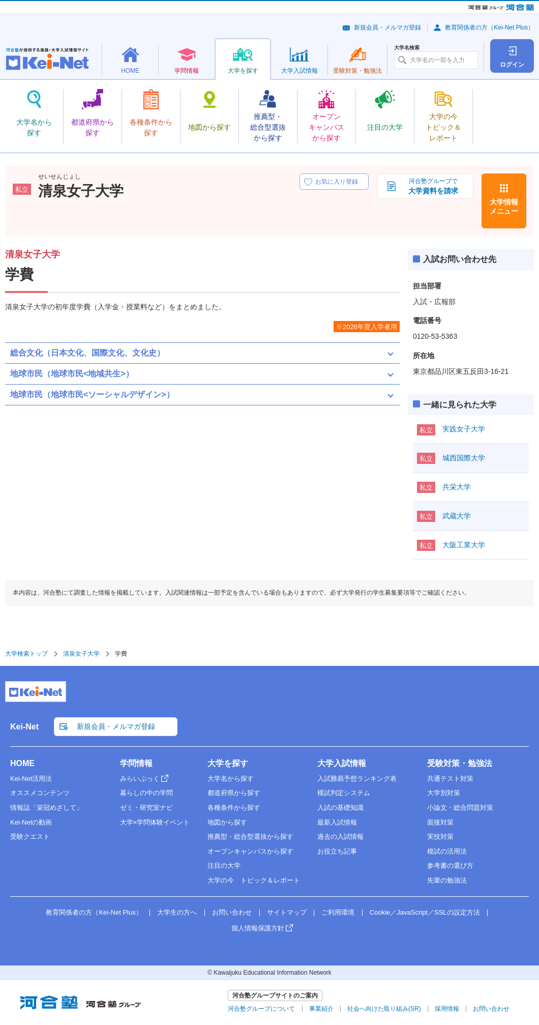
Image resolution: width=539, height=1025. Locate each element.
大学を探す (227, 763)
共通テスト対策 (450, 778)
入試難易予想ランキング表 (357, 778)
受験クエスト (30, 836)
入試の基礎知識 (340, 807)
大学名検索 (407, 47)
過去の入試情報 (340, 836)
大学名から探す (230, 778)
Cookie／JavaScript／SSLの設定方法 (425, 912)
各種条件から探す (233, 807)
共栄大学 (456, 487)
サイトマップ (287, 912)
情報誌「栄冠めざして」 (46, 807)
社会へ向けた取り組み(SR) (384, 1008)
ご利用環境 (337, 912)
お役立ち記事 (337, 851)
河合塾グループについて (261, 1008)
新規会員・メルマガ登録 (387, 27)
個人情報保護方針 (257, 928)
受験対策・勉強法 (459, 763)
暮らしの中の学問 (146, 793)
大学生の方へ (177, 912)
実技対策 (440, 836)
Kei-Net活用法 (31, 778)
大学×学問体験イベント (155, 822)
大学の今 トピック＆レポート (253, 880)
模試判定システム (343, 793)
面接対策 (440, 822)
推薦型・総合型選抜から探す (250, 836)
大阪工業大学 (463, 545)
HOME (22, 763)
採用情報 (447, 1008)
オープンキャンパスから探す (250, 851)
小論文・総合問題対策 (460, 807)
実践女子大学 (463, 429)
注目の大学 (224, 865)
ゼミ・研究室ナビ (146, 807)
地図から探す (227, 822)
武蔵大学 (456, 516)
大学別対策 (443, 793)
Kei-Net (24, 726)
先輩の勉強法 (447, 880)
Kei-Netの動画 (31, 822)
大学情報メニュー (504, 206)
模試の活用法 (447, 851)
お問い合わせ (232, 912)
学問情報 (136, 763)
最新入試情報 (337, 822)
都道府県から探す (233, 793)
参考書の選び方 (450, 865)
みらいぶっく (140, 778)
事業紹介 (321, 1008)
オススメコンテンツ (40, 793)
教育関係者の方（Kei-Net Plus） (489, 27)
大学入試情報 (341, 763)
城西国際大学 (463, 458)
